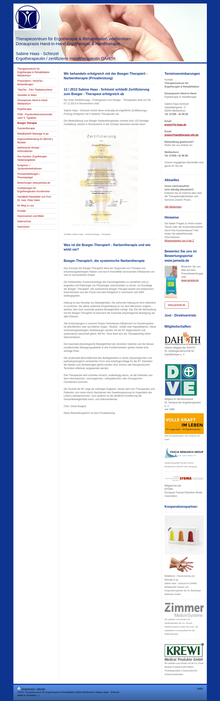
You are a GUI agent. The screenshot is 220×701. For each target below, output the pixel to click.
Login (200, 688)
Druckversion (26, 689)
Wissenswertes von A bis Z (179, 240)
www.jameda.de (190, 280)
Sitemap (41, 689)
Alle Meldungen (173, 206)
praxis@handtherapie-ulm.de (182, 135)
